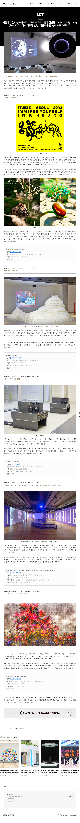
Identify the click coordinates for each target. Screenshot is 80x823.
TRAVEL (40, 4)
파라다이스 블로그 (12, 794)
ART (31, 4)
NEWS (68, 4)
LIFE (60, 4)
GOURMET (51, 4)
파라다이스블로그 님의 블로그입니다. (15, 796)
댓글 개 (5, 786)
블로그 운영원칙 (73, 815)
